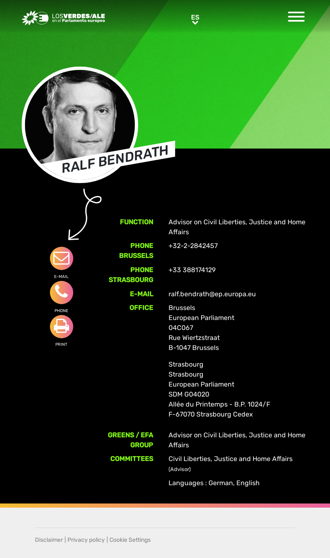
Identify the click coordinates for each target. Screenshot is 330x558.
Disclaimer (49, 539)
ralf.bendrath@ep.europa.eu (212, 294)
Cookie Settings (130, 539)
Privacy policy (86, 539)
